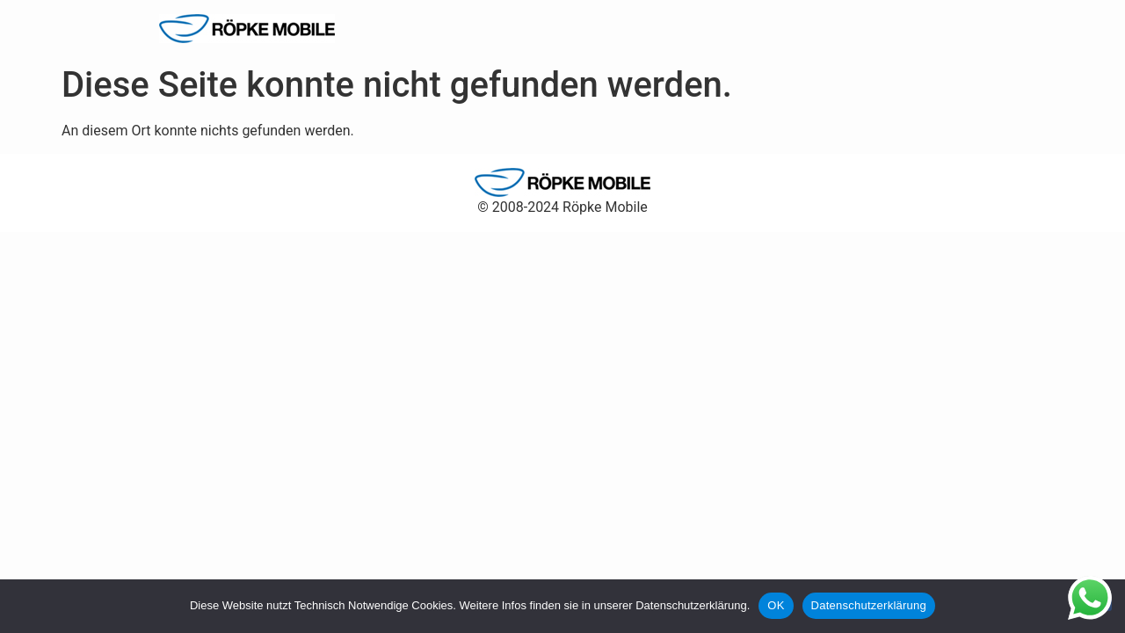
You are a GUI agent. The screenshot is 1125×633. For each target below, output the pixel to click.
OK (775, 605)
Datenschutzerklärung (868, 605)
